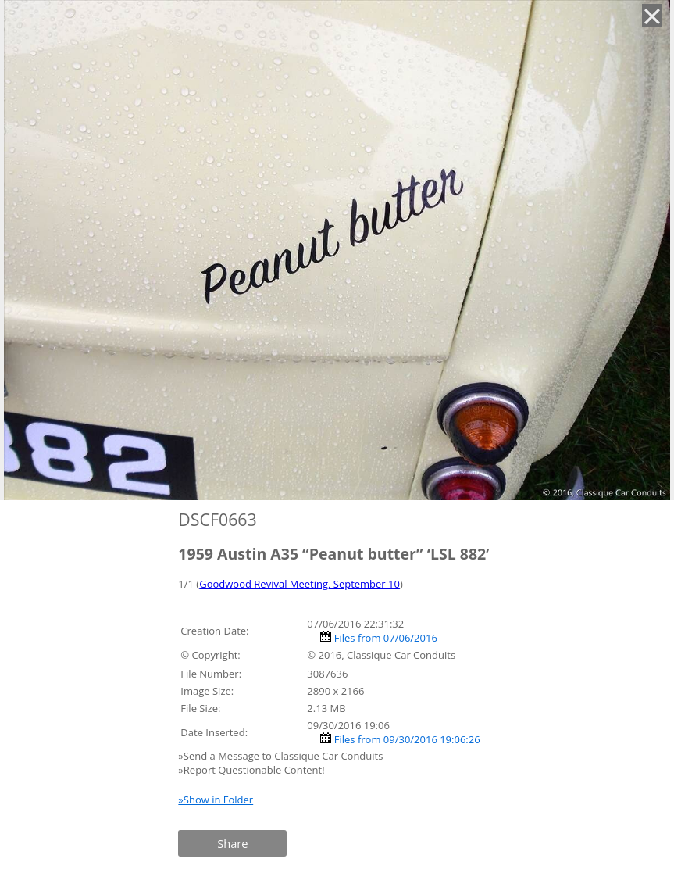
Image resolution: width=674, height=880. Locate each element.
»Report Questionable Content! (251, 770)
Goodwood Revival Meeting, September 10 (299, 584)
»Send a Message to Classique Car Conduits (281, 756)
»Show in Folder (215, 799)
